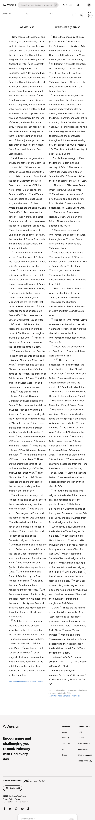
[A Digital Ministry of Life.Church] (47, 779)
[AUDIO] (74, 15)
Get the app (67, 5)
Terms (17, 799)
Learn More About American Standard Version (25, 681)
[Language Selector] (78, 4)
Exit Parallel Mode (89, 15)
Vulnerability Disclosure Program (15, 802)
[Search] (35, 5)
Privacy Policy (8, 799)
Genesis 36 (12, 13)
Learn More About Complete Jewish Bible (64, 696)
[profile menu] (87, 4)
